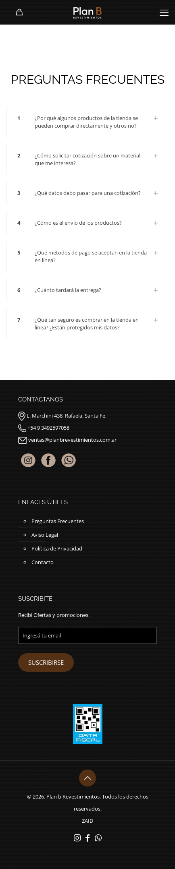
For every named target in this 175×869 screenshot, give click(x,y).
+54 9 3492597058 (48, 427)
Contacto (42, 562)
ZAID (87, 820)
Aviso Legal (44, 534)
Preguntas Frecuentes (57, 521)
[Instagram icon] (77, 837)
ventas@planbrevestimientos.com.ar (72, 439)
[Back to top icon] (87, 778)
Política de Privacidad (56, 548)
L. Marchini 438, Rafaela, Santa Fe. (66, 415)
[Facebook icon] (87, 837)
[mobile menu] (164, 12)
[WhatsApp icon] (98, 837)
